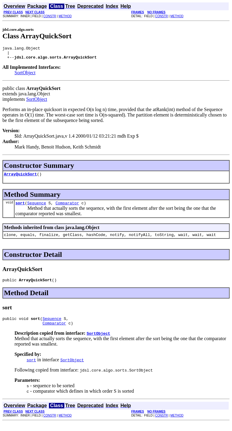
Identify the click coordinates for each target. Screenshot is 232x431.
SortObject (24, 75)
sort (20, 207)
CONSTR (49, 16)
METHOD (65, 16)
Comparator (67, 207)
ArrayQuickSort (20, 177)
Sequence (36, 207)
